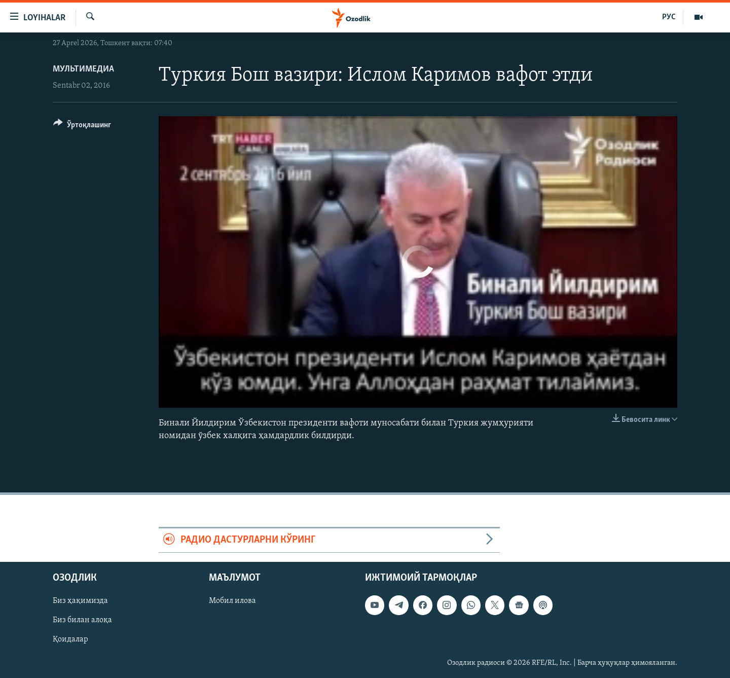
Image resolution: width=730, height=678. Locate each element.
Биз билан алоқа (82, 620)
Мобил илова (232, 601)
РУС (669, 17)
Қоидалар (70, 639)
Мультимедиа (83, 69)
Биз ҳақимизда (80, 601)
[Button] (82, 126)
